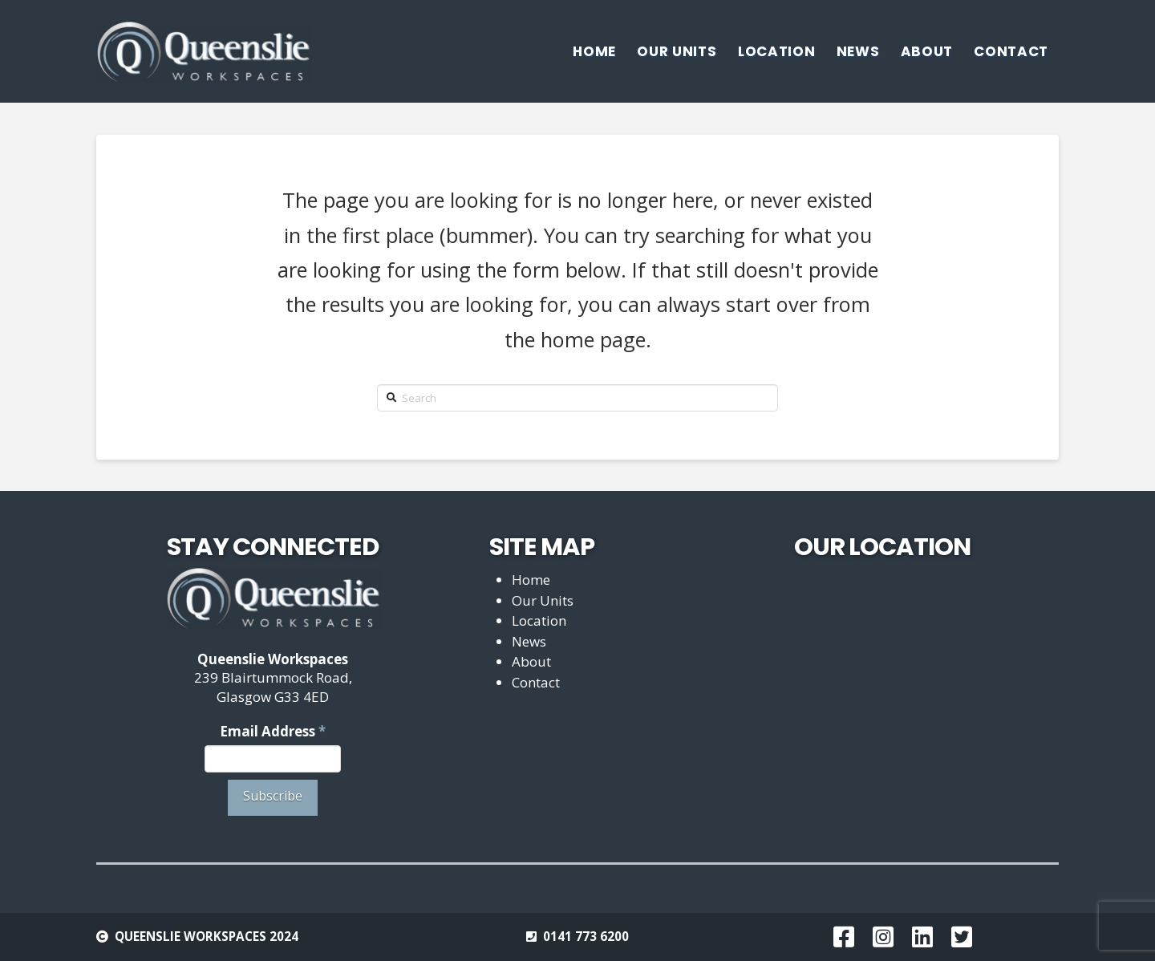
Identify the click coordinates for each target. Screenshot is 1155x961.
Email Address (273, 731)
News (529, 641)
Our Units (542, 600)
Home (531, 579)
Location (539, 620)
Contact (536, 682)
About (531, 661)
